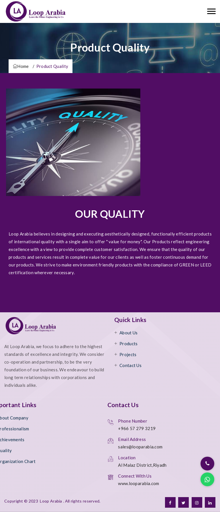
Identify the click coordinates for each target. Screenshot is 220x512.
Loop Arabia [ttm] (51, 501)
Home (21, 66)
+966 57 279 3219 (137, 428)
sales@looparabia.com (140, 446)
